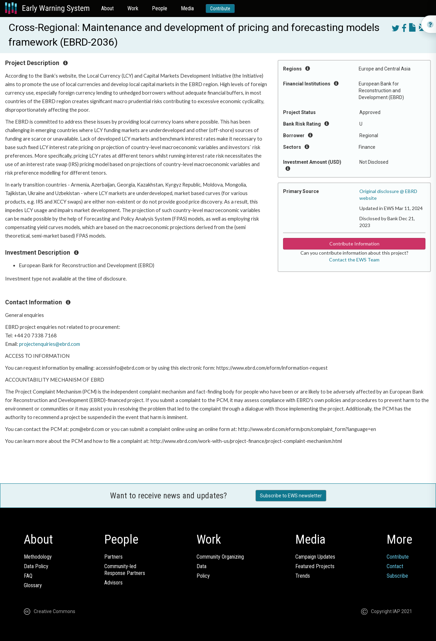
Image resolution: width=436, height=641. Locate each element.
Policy (203, 576)
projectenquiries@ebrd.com (49, 344)
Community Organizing (220, 557)
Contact (395, 566)
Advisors (113, 582)
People (159, 8)
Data (201, 566)
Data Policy (36, 566)
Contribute (220, 8)
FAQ (28, 576)
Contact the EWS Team (354, 259)
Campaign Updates (315, 557)
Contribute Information (354, 243)
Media (187, 8)
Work (132, 8)
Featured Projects (314, 566)
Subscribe (397, 576)
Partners (113, 557)
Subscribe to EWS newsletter (291, 495)
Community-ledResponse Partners (124, 569)
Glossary (33, 585)
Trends (302, 576)
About (107, 8)
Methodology (38, 557)
